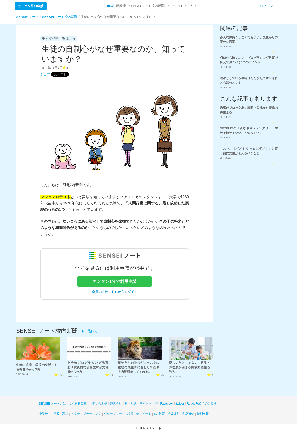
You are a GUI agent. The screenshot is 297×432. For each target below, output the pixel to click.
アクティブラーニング (86, 414)
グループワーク (114, 414)
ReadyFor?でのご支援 (202, 403)
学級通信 (188, 414)
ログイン (266, 6)
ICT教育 (159, 414)
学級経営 (174, 414)
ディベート (143, 414)
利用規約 (131, 403)
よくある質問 (77, 403)
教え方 (68, 38)
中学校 (55, 414)
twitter (180, 403)
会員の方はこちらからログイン (114, 292)
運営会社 (116, 403)
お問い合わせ (98, 403)
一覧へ (89, 331)
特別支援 (203, 414)
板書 (130, 414)
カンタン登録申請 (31, 6)
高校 (65, 414)
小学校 (43, 414)
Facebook (166, 403)
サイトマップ (148, 403)
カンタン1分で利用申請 (115, 281)
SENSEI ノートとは (52, 403)
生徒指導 (50, 38)
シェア (45, 74)
